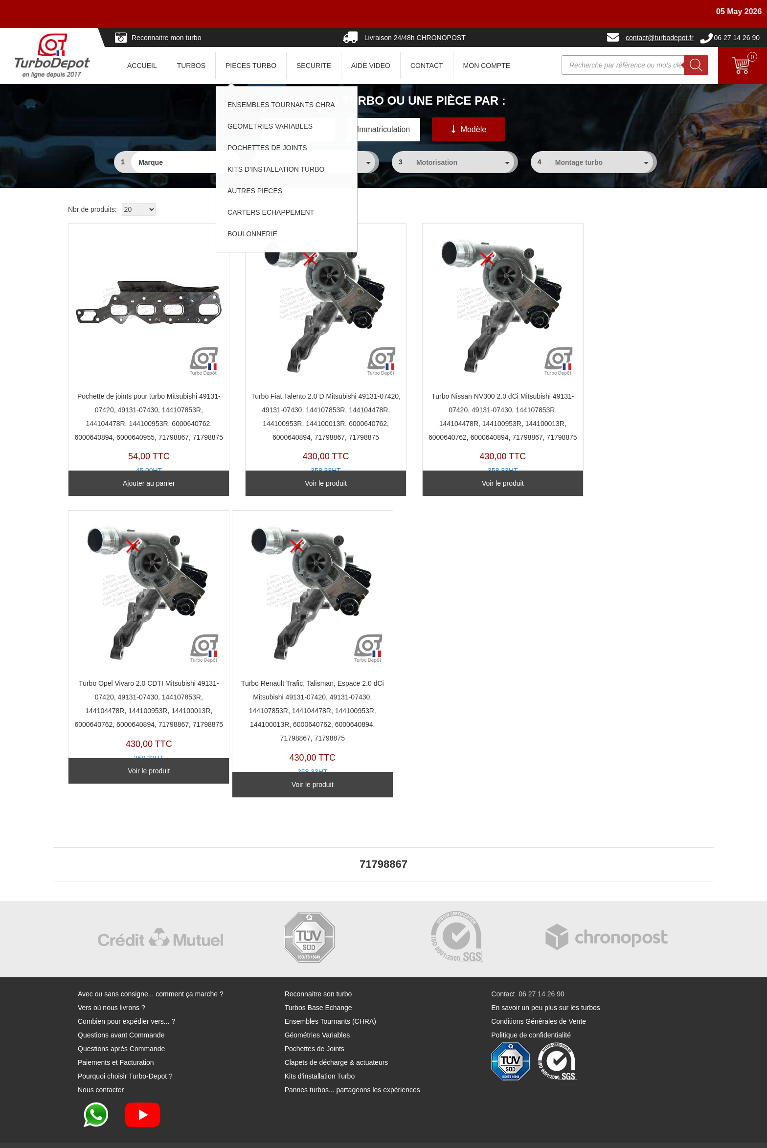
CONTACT (426, 65)
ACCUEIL (142, 65)
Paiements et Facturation (116, 1044)
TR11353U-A (140, 641)
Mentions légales (440, 1136)
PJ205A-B (140, 357)
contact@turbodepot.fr (660, 38)
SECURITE (313, 65)
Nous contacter (101, 1072)
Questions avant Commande (121, 1017)
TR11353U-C (301, 357)
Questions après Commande (121, 1031)
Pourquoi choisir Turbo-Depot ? (125, 1058)
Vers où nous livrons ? (111, 989)
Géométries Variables (317, 1017)
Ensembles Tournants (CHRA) (330, 1003)
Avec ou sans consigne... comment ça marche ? (151, 976)
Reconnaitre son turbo (318, 976)
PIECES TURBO (251, 65)
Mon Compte (486, 65)
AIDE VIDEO (370, 65)
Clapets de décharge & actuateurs (336, 1044)
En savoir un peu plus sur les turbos (545, 989)
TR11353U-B (623, 357)
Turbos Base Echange (318, 989)
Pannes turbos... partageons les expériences (352, 1072)
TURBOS (191, 65)
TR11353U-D (462, 357)
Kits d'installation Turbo (320, 1058)
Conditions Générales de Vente (538, 1003)
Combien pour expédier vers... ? (126, 1003)
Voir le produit (301, 481)
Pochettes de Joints (314, 1031)
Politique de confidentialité (531, 1017)
